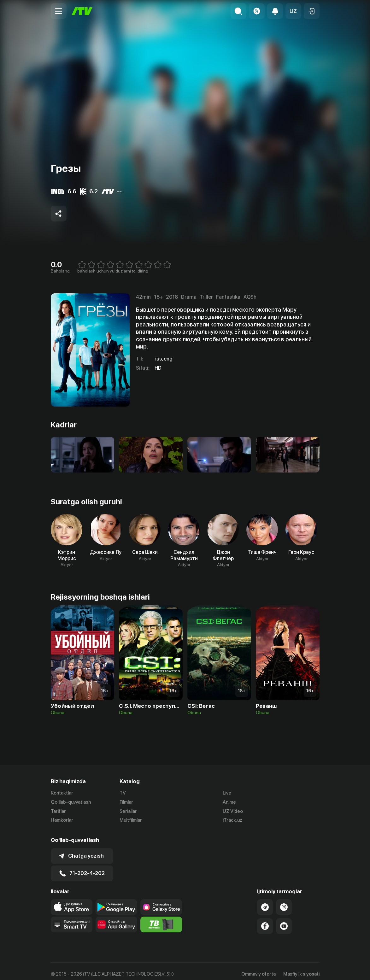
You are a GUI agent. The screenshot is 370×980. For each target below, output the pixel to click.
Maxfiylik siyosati (301, 968)
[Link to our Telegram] (265, 901)
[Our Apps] (71, 919)
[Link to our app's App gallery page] (116, 919)
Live (227, 793)
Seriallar (128, 811)
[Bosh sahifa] (82, 11)
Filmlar (126, 802)
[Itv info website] (161, 919)
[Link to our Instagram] (284, 901)
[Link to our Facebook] (265, 920)
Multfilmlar (131, 820)
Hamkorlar (62, 820)
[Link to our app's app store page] (71, 901)
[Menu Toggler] (59, 11)
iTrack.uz (232, 820)
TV (123, 793)
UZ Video (233, 811)
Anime (229, 802)
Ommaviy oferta (258, 968)
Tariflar (58, 811)
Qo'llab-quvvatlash (71, 802)
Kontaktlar (62, 793)
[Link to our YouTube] (284, 920)
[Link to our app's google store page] (116, 901)
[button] (293, 11)
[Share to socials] (59, 213)
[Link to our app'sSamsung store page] (161, 901)
